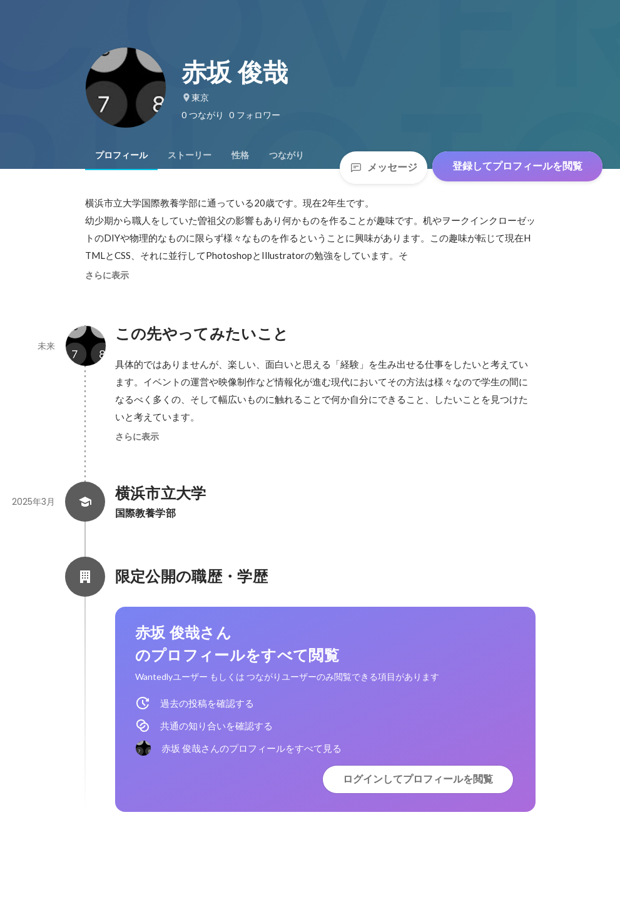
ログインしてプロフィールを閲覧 (418, 779)
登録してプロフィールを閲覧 (517, 166)
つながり (286, 155)
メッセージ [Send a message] (383, 167)
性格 (240, 155)
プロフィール (121, 155)
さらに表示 (107, 275)
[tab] (121, 155)
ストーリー (189, 155)
